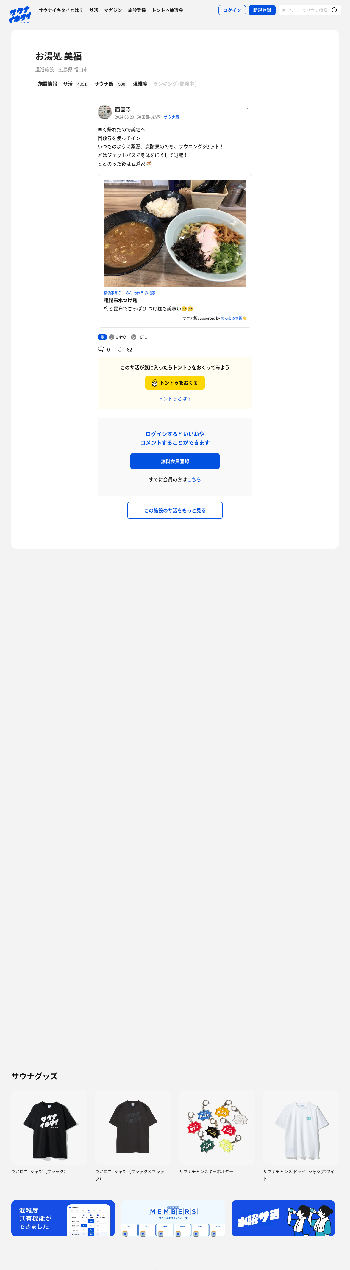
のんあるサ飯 (231, 318)
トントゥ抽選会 (167, 10)
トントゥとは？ (175, 398)
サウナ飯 (171, 117)
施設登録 (137, 10)
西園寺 (123, 109)
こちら (194, 479)
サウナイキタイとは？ (61, 10)
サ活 (93, 10)
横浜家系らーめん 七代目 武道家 (130, 293)
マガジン (113, 10)
